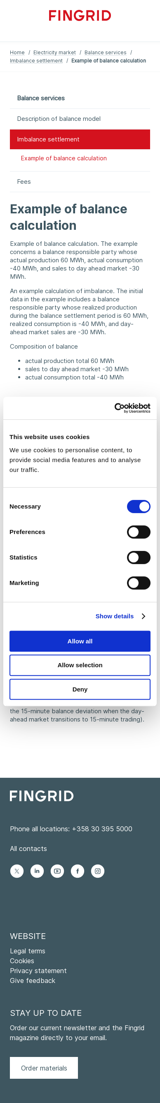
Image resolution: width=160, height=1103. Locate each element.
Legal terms (27, 951)
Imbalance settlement (36, 61)
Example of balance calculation (64, 158)
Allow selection (79, 664)
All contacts (28, 848)
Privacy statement (38, 971)
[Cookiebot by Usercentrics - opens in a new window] (115, 408)
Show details (115, 616)
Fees (24, 181)
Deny (80, 689)
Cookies (22, 961)
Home (17, 52)
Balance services (106, 52)
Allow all (80, 641)
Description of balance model (59, 119)
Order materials (44, 1068)
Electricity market (54, 52)
